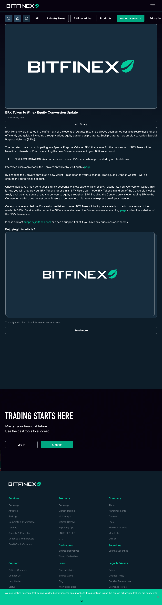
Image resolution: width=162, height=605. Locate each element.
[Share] (81, 124)
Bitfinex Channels (18, 570)
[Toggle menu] (152, 5)
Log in (28, 445)
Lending (13, 527)
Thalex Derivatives (68, 556)
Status (12, 586)
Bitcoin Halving (66, 570)
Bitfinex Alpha (82, 18)
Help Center (15, 581)
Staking (13, 516)
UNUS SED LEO (67, 533)
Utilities (112, 538)
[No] (158, 597)
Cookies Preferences (120, 581)
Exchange (14, 505)
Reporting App (66, 527)
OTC (61, 538)
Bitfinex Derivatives (69, 550)
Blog (61, 581)
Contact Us (14, 575)
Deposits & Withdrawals (21, 538)
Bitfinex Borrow (67, 521)
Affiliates (13, 510)
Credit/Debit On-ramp (20, 544)
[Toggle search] (8, 18)
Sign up (62, 445)
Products (105, 18)
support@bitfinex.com (37, 222)
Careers (113, 516)
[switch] (26, 18)
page (87, 167)
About (112, 505)
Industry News (56, 18)
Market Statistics (118, 527)
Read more (81, 330)
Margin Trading (67, 510)
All (37, 18)
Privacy (113, 570)
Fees (111, 521)
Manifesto (114, 533)
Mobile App (65, 516)
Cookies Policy (116, 575)
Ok (82, 601)
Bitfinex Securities (118, 550)
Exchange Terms (118, 586)
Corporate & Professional (22, 521)
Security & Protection (20, 533)
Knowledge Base (67, 586)
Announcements (130, 18)
